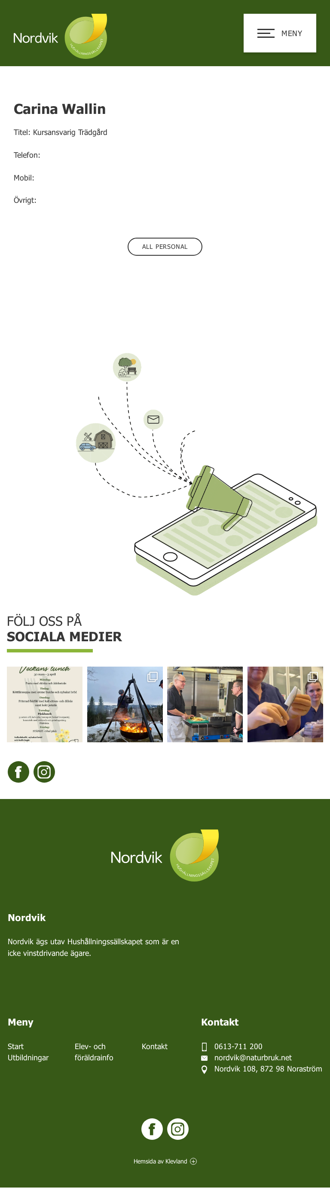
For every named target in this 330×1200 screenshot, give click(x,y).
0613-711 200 (238, 1046)
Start (16, 1046)
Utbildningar (28, 1057)
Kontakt (155, 1046)
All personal (165, 246)
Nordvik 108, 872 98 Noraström (268, 1068)
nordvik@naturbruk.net (253, 1057)
